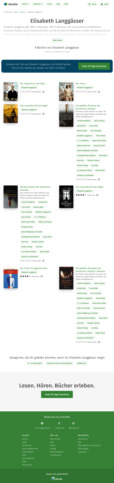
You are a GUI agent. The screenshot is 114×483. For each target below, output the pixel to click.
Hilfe (66, 4)
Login (104, 4)
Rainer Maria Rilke (99, 141)
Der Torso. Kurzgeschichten (34, 268)
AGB (79, 442)
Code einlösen (27, 452)
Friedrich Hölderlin (84, 121)
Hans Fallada (100, 136)
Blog (58, 4)
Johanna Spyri (82, 131)
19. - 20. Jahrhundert (35, 363)
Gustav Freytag (82, 165)
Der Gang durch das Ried (32, 83)
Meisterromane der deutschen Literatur (35, 188)
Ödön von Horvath (83, 146)
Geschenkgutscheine (30, 449)
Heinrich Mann (99, 121)
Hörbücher (38, 4)
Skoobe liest (27, 465)
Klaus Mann (103, 156)
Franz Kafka (93, 126)
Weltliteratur (81, 363)
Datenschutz (83, 439)
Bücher (25, 4)
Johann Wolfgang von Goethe (87, 150)
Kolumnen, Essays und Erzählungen (59, 363)
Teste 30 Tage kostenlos (94, 66)
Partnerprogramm (57, 452)
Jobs (51, 442)
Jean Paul (80, 160)
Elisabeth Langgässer (29, 88)
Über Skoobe (55, 439)
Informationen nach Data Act (89, 445)
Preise (49, 4)
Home (16, 12)
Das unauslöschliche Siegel (34, 105)
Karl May (95, 165)
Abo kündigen (83, 449)
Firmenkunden (55, 455)
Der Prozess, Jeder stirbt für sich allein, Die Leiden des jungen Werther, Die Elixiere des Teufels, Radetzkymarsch (91, 114)
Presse (52, 445)
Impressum (82, 452)
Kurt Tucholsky (96, 131)
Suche (92, 4)
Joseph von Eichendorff (85, 175)
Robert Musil (100, 170)
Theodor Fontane (93, 160)
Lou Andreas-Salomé (84, 170)
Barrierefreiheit (28, 458)
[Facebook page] (59, 426)
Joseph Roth (81, 126)
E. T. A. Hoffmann (83, 141)
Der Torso (80, 83)
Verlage (53, 449)
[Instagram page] (74, 426)
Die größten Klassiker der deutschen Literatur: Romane (90, 270)
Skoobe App (27, 445)
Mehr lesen (57, 40)
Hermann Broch (99, 146)
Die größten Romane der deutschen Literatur (88, 107)
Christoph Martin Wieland (86, 156)
